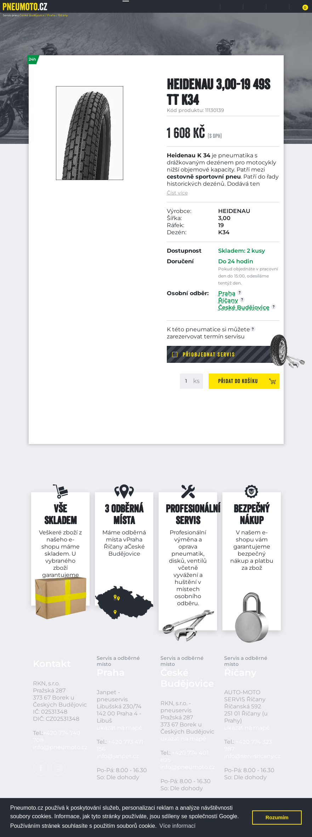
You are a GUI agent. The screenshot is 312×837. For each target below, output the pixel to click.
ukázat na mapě (119, 727)
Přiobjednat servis (209, 354)
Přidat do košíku (238, 380)
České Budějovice (126, 550)
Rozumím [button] (277, 817)
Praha (134, 539)
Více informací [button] (177, 826)
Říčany (113, 546)
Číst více (177, 193)
